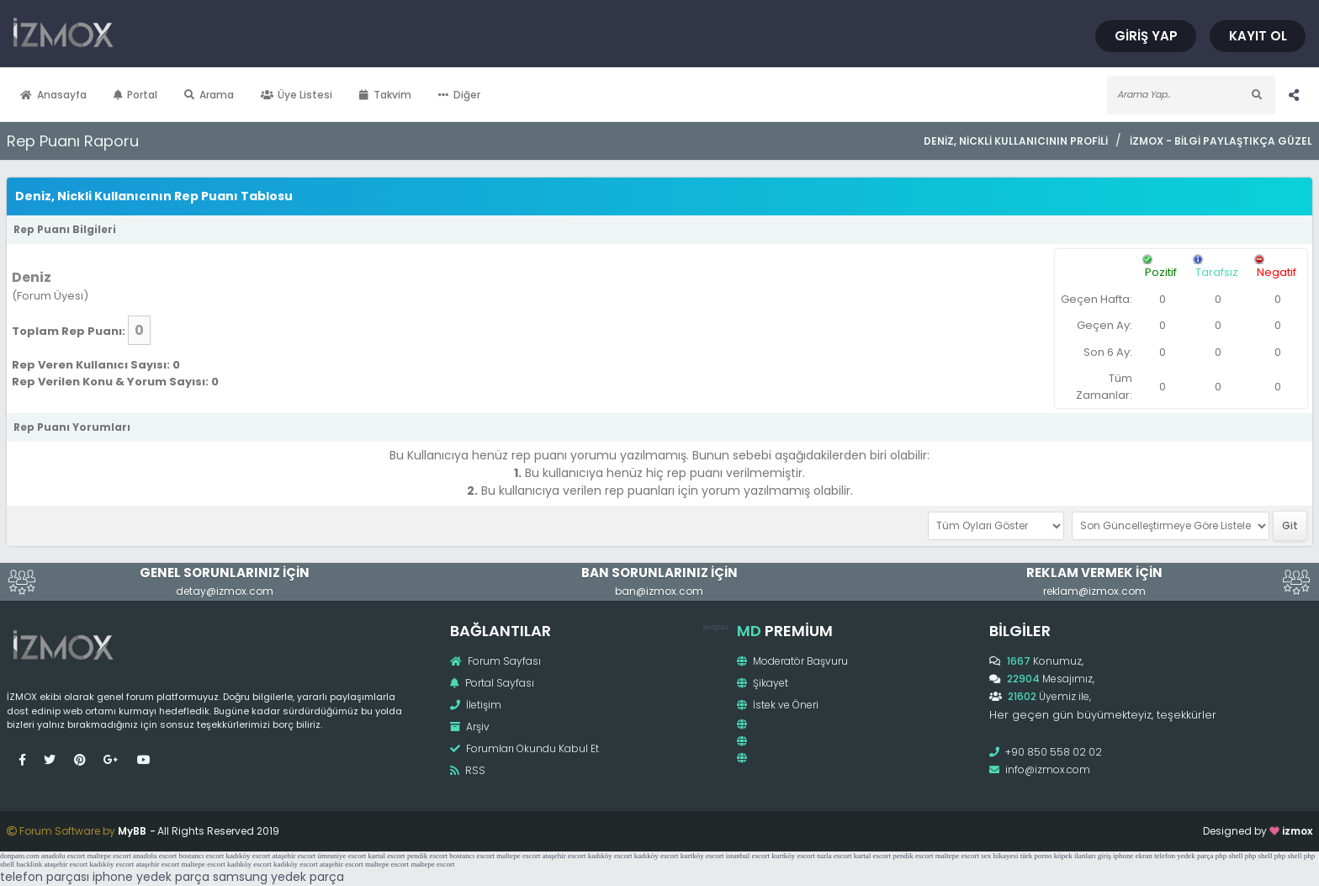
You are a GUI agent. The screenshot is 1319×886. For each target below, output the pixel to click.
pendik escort (427, 856)
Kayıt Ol (1258, 36)
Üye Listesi (297, 95)
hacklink (29, 864)
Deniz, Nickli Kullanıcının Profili (1016, 141)
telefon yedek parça (1183, 856)
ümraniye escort (341, 856)
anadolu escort (63, 856)
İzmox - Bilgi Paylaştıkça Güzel (1221, 141)
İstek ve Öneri (777, 705)
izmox (1297, 831)
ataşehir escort (293, 856)
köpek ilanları (1075, 856)
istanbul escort (748, 856)
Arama (209, 95)
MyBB (132, 831)
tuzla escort (834, 856)
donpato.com (20, 856)
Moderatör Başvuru (792, 661)
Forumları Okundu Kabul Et (524, 748)
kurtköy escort (702, 856)
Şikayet (762, 683)
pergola (715, 626)
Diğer (459, 95)
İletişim (475, 705)
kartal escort (386, 856)
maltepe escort (108, 856)
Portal (136, 95)
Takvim (385, 95)
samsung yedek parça (278, 876)
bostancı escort (201, 856)
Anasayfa (53, 95)
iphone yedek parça (151, 876)
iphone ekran (1132, 856)
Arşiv (470, 726)
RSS (467, 770)
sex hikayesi (999, 856)
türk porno (1036, 856)
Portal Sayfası (492, 683)
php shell (1229, 856)
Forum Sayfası (495, 661)
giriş (1104, 856)
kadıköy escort (247, 856)
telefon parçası (44, 876)
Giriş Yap (1146, 36)
